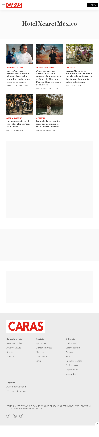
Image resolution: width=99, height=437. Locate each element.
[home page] (14, 5)
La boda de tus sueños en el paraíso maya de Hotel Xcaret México (48, 124)
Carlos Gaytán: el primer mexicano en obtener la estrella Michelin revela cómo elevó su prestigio (18, 76)
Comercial (52, 130)
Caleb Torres (53, 88)
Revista (92, 5)
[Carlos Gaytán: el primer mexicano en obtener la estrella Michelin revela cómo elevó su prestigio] (19, 54)
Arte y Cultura (14, 118)
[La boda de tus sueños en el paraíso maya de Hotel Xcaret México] (49, 104)
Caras (79, 85)
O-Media (70, 339)
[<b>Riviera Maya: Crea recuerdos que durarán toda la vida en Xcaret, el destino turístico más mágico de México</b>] (79, 54)
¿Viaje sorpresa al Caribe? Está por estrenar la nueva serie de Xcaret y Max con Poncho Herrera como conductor (48, 77)
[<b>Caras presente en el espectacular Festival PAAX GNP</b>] (19, 104)
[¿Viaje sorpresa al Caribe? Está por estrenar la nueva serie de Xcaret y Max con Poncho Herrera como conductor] (49, 54)
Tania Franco (23, 85)
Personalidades (14, 68)
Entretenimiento (45, 68)
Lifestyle (70, 68)
